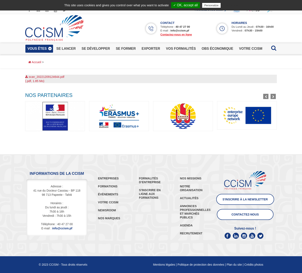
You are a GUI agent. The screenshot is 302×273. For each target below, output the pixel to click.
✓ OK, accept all (185, 5)
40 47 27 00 (183, 26)
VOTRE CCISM (108, 202)
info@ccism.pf (179, 30)
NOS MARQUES (109, 218)
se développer (96, 48)
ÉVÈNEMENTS (108, 194)
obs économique (217, 48)
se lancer (66, 48)
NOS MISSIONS (191, 178)
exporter (151, 48)
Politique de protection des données (200, 264)
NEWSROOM (107, 210)
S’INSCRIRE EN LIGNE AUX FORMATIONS (149, 193)
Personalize (211, 5)
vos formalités (181, 48)
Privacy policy (232, 5)
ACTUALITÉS (189, 198)
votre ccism (250, 48)
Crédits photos (253, 264)
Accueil (34, 62)
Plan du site (234, 264)
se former (126, 48)
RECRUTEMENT (191, 233)
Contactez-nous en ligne (176, 34)
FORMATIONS (107, 186)
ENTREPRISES (108, 178)
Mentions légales (164, 264)
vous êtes (37, 48)
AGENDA (186, 225)
